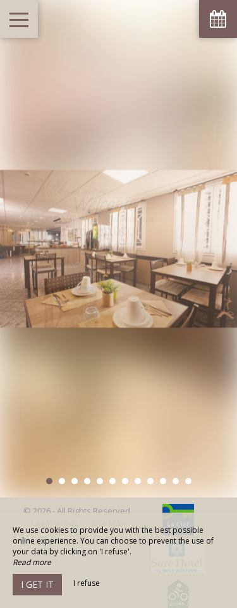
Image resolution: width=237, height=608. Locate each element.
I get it (37, 584)
